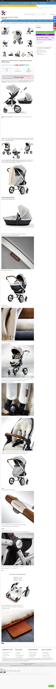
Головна (5, 20)
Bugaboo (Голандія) (32, 652)
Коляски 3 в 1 (18, 653)
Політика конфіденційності (41, 665)
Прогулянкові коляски (20, 655)
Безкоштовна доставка (41, 50)
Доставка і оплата (31, 20)
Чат (51, 686)
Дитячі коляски (5, 653)
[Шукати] (44, 14)
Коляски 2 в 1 (18, 652)
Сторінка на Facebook (47, 657)
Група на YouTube (46, 655)
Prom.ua (33, 663)
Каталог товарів (22, 20)
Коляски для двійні (19, 657)
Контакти (46, 20)
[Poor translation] (4, 672)
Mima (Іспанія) (31, 657)
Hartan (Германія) (32, 655)
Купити (45, 32)
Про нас (50, 20)
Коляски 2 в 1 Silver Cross (24, 23)
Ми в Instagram (45, 652)
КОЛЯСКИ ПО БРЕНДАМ (13, 20)
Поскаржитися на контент (31, 665)
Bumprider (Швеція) (32, 653)
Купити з (45, 34)
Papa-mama (23, 658)
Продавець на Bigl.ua (28, 664)
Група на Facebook (46, 653)
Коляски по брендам (6, 652)
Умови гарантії (39, 20)
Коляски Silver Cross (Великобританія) (11, 23)
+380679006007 (42, 3)
